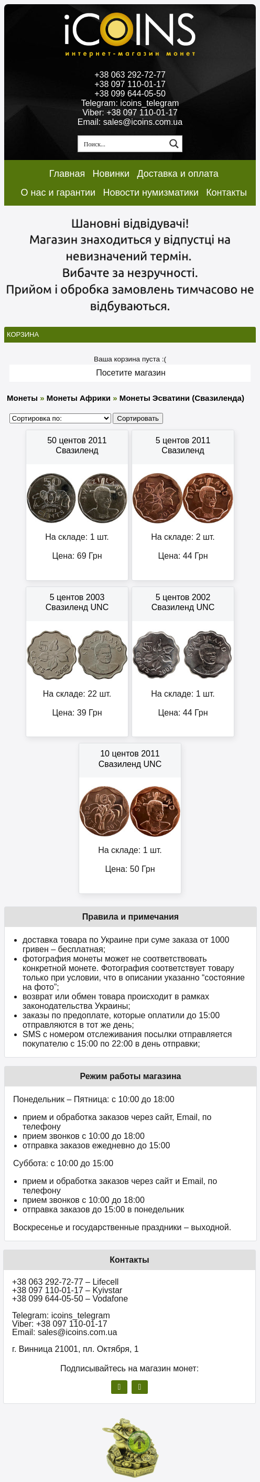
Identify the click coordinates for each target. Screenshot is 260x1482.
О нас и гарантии (58, 192)
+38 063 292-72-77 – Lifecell (65, 1281)
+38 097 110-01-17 (130, 84)
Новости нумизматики (150, 192)
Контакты (226, 192)
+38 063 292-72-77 (130, 74)
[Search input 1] (122, 143)
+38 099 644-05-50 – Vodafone (70, 1298)
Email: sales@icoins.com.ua (130, 122)
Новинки (111, 173)
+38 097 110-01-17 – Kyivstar (67, 1290)
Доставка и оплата (177, 173)
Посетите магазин (131, 372)
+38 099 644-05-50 (130, 93)
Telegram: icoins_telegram (130, 103)
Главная (67, 173)
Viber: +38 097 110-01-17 (130, 112)
